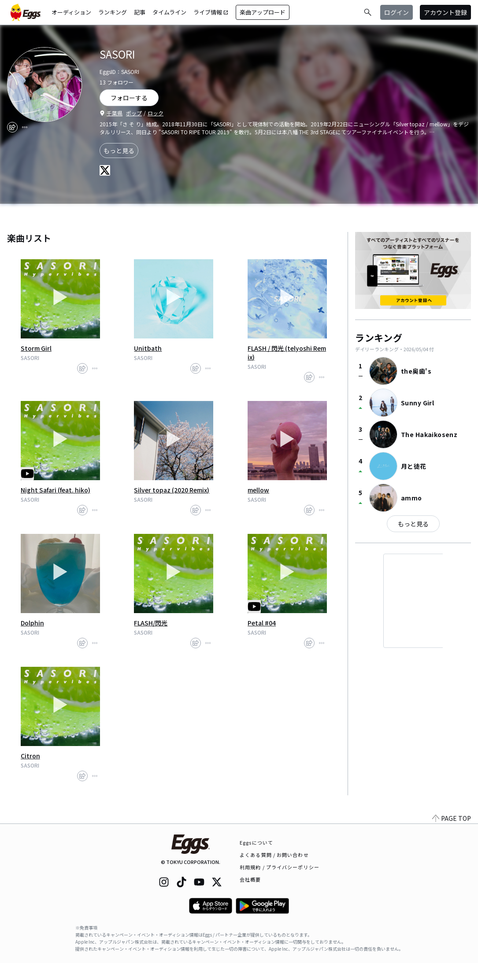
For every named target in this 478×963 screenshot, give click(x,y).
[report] (24, 127)
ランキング (112, 12)
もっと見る (119, 150)
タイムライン (169, 12)
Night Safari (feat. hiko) (55, 489)
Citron (30, 755)
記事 (139, 12)
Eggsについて (256, 842)
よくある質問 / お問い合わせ (274, 854)
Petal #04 (262, 622)
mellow (258, 489)
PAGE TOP (451, 818)
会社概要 (250, 879)
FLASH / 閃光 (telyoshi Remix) (287, 352)
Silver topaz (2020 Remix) (171, 489)
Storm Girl (36, 348)
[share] (12, 127)
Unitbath (148, 348)
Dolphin (32, 622)
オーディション (71, 12)
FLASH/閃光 (150, 622)
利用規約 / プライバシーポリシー (279, 867)
